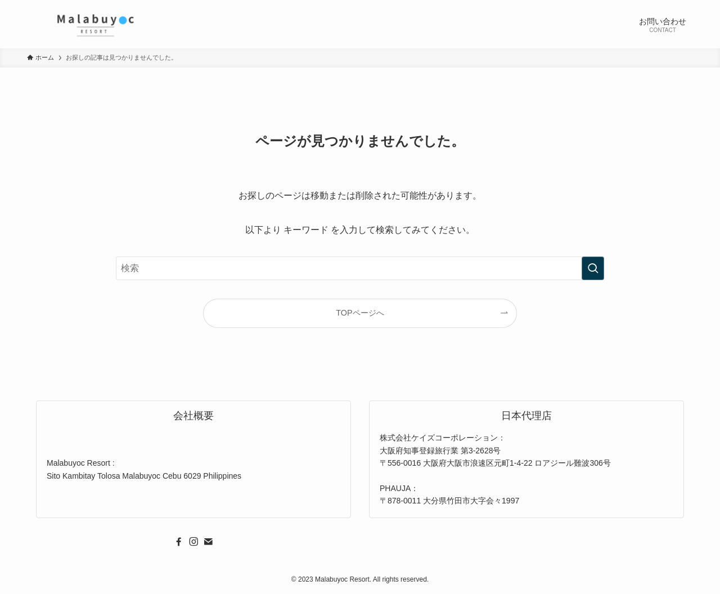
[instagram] (193, 541)
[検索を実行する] (593, 268)
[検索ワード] (360, 268)
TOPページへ (360, 312)
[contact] (208, 541)
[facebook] (178, 541)
